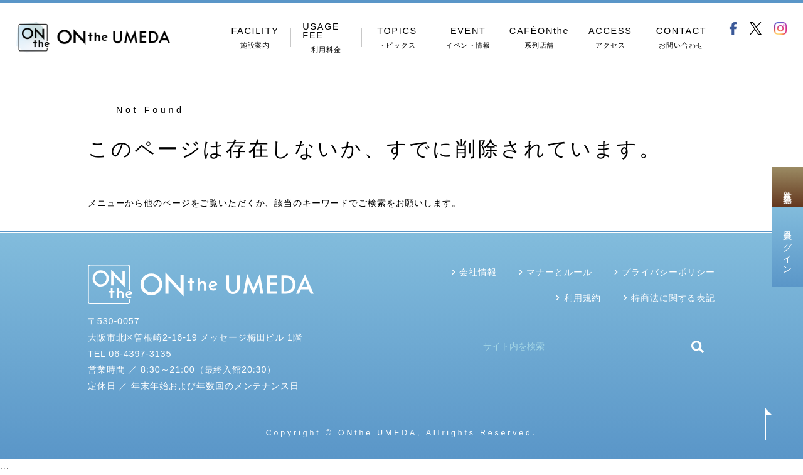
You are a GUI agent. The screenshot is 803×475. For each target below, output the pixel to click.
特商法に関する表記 (673, 298)
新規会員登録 (787, 186)
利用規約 (582, 298)
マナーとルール (559, 272)
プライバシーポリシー (668, 272)
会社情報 (477, 272)
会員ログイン (787, 247)
